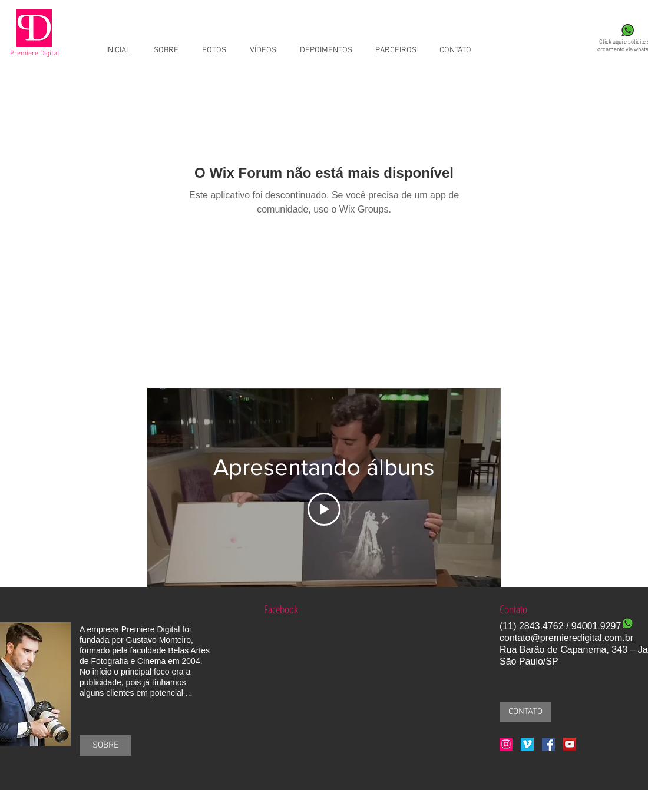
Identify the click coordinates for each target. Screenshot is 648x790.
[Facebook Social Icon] (548, 744)
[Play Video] (324, 509)
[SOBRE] (105, 745)
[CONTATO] (525, 712)
